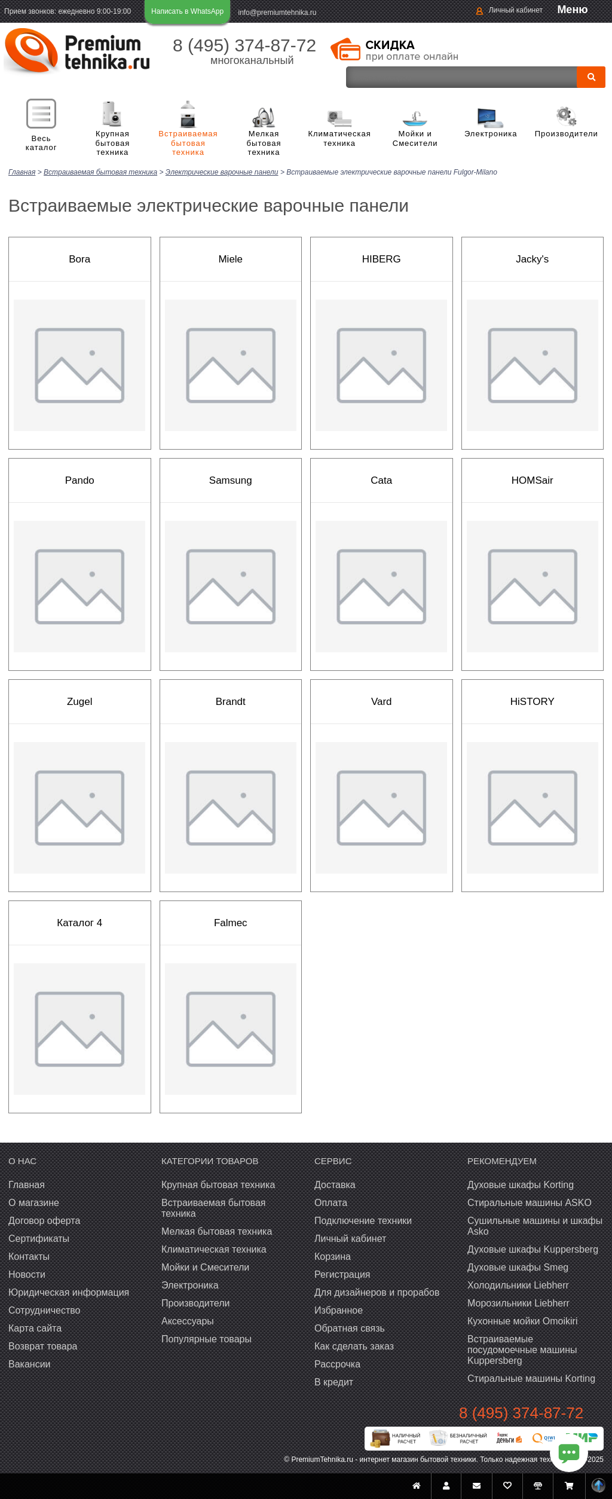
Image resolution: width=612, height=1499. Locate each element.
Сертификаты (38, 1238)
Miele (230, 258)
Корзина (332, 1256)
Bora (79, 258)
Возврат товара (43, 1346)
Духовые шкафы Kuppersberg (532, 1249)
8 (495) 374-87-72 (244, 45)
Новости (26, 1274)
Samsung (230, 480)
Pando (79, 480)
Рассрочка (337, 1363)
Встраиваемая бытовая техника (188, 143)
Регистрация (342, 1274)
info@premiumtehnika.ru (277, 12)
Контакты (29, 1256)
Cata (381, 480)
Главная (26, 1184)
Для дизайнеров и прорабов (376, 1292)
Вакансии (29, 1363)
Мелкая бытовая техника (264, 143)
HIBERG (381, 258)
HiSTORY (532, 701)
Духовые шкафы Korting (520, 1184)
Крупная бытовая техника (113, 143)
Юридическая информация (68, 1292)
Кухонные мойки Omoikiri (522, 1320)
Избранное (338, 1310)
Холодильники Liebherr (518, 1285)
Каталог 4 (79, 922)
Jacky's (532, 258)
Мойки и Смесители (415, 138)
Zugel (80, 701)
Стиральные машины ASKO (529, 1202)
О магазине (33, 1202)
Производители (566, 133)
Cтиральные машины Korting (531, 1378)
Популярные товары (206, 1338)
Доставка (335, 1184)
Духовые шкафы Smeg (517, 1267)
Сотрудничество (44, 1310)
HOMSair (532, 480)
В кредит (333, 1381)
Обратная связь (349, 1328)
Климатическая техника (339, 138)
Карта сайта (35, 1328)
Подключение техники (363, 1220)
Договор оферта (44, 1220)
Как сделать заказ (354, 1346)
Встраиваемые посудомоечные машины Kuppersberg (522, 1349)
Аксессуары (187, 1320)
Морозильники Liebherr (518, 1302)
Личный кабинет (516, 10)
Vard (381, 701)
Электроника (491, 133)
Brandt (231, 701)
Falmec (230, 922)
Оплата (330, 1202)
